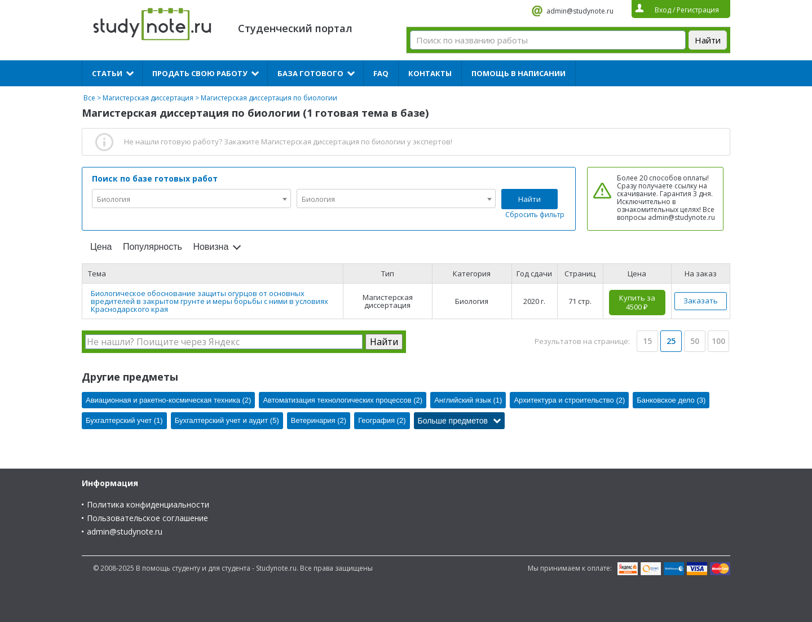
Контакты (430, 73)
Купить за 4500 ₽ (637, 302)
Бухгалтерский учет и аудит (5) (227, 420)
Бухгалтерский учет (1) (124, 420)
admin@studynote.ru (580, 11)
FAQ (381, 73)
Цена (101, 247)
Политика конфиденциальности (148, 504)
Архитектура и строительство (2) (569, 400)
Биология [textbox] (113, 199)
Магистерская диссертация (148, 98)
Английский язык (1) (468, 400)
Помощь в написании (518, 73)
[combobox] (191, 198)
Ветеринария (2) (318, 420)
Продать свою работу (200, 73)
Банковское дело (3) (671, 400)
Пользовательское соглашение (147, 518)
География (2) (381, 420)
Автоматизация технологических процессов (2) (342, 400)
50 (694, 341)
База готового (310, 73)
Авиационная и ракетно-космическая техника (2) (168, 400)
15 (647, 341)
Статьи (107, 73)
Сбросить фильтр (534, 214)
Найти (529, 199)
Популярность (152, 247)
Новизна (210, 247)
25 (671, 341)
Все (89, 98)
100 (718, 341)
